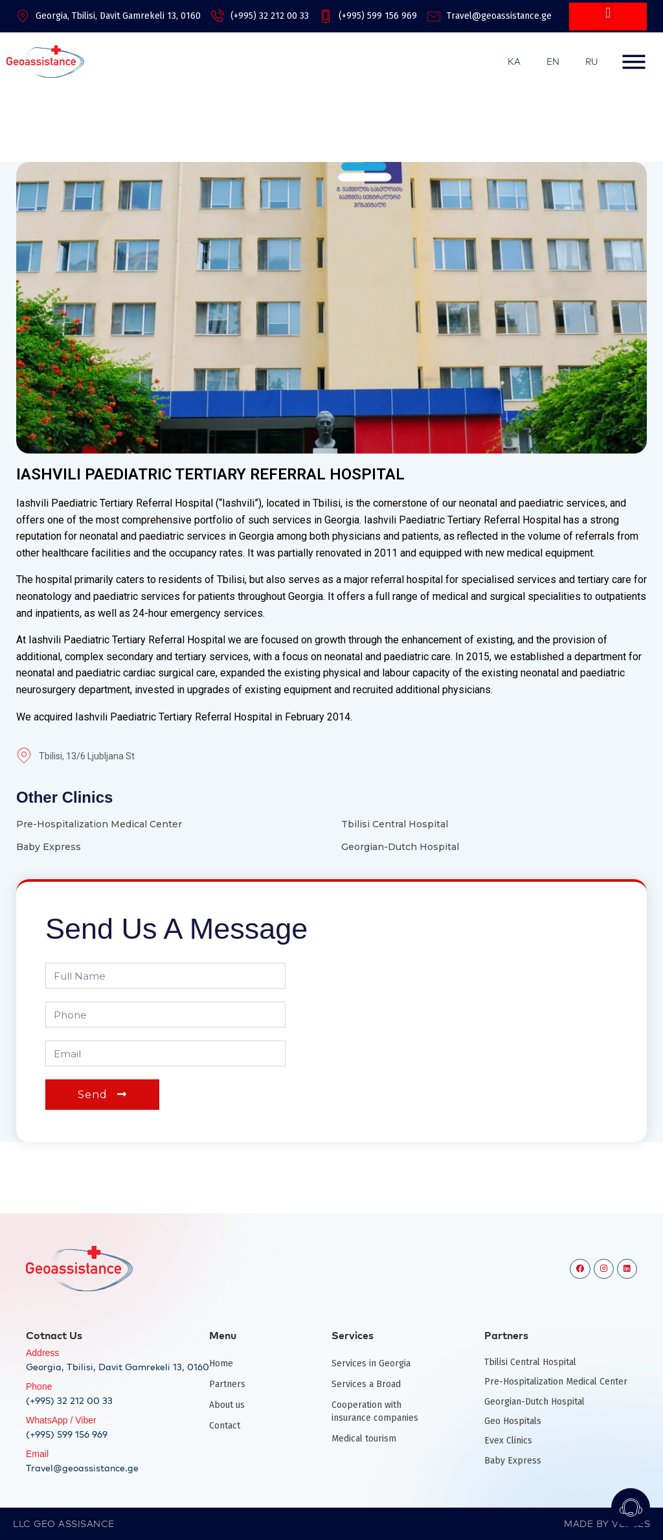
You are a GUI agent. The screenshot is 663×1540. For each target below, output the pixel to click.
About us (227, 1404)
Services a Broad (366, 1384)
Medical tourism (364, 1438)
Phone (39, 1386)
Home (221, 1363)
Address (42, 1353)
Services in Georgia (371, 1363)
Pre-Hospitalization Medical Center (99, 824)
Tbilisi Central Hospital (394, 824)
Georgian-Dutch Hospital (400, 847)
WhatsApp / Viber (61, 1420)
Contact (224, 1425)
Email (37, 1454)
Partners (227, 1384)
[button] (607, 13)
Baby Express (48, 847)
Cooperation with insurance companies (375, 1411)
